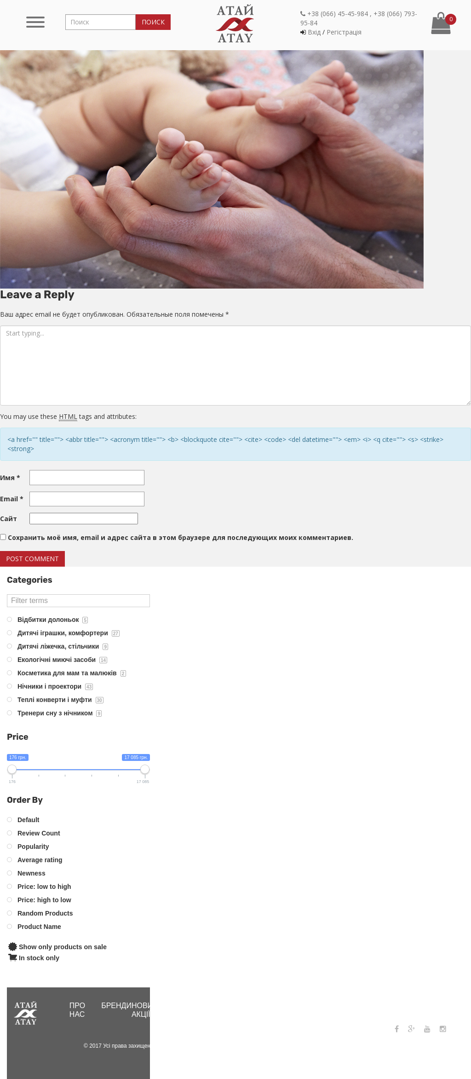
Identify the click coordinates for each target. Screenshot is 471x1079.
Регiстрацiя (344, 32)
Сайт (8, 518)
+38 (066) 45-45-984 (382, 1004)
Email (11, 498)
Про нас (77, 1010)
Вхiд (314, 32)
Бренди (116, 1005)
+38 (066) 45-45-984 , (336, 13)
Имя (10, 477)
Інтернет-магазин (245, 1010)
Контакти (315, 1005)
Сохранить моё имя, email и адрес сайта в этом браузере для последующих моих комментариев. (180, 537)
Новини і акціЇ (149, 1010)
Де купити (200, 1010)
